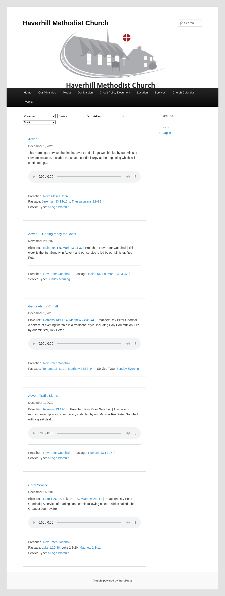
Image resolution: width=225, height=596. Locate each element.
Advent (33, 139)
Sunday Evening (127, 368)
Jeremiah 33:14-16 (55, 201)
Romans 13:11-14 (55, 320)
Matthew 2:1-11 (91, 499)
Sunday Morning (59, 279)
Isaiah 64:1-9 (52, 248)
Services (160, 92)
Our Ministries (47, 92)
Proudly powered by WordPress (112, 580)
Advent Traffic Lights (43, 395)
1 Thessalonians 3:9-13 (85, 201)
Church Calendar (183, 92)
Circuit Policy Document (115, 92)
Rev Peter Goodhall (56, 274)
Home (27, 92)
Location (142, 92)
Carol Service (38, 485)
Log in (167, 133)
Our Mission (85, 92)
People (28, 102)
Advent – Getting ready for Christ (52, 234)
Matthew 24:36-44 (81, 320)
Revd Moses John (55, 196)
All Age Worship (58, 207)
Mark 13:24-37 (72, 248)
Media (67, 92)
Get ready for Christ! (43, 306)
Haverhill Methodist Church (65, 23)
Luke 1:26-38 (52, 499)
